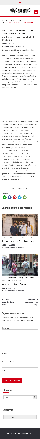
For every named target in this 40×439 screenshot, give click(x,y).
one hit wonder (14, 33)
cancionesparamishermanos (14, 46)
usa (8, 281)
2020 (4, 237)
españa (11, 31)
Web (3, 371)
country (20, 278)
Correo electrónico (8, 362)
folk (26, 278)
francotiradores (21, 31)
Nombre (5, 353)
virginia (14, 281)
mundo (24, 237)
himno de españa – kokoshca (18, 241)
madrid (4, 33)
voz (20, 281)
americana (12, 278)
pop (23, 33)
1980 (4, 31)
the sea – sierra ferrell (14, 284)
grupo (31, 31)
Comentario (7, 328)
